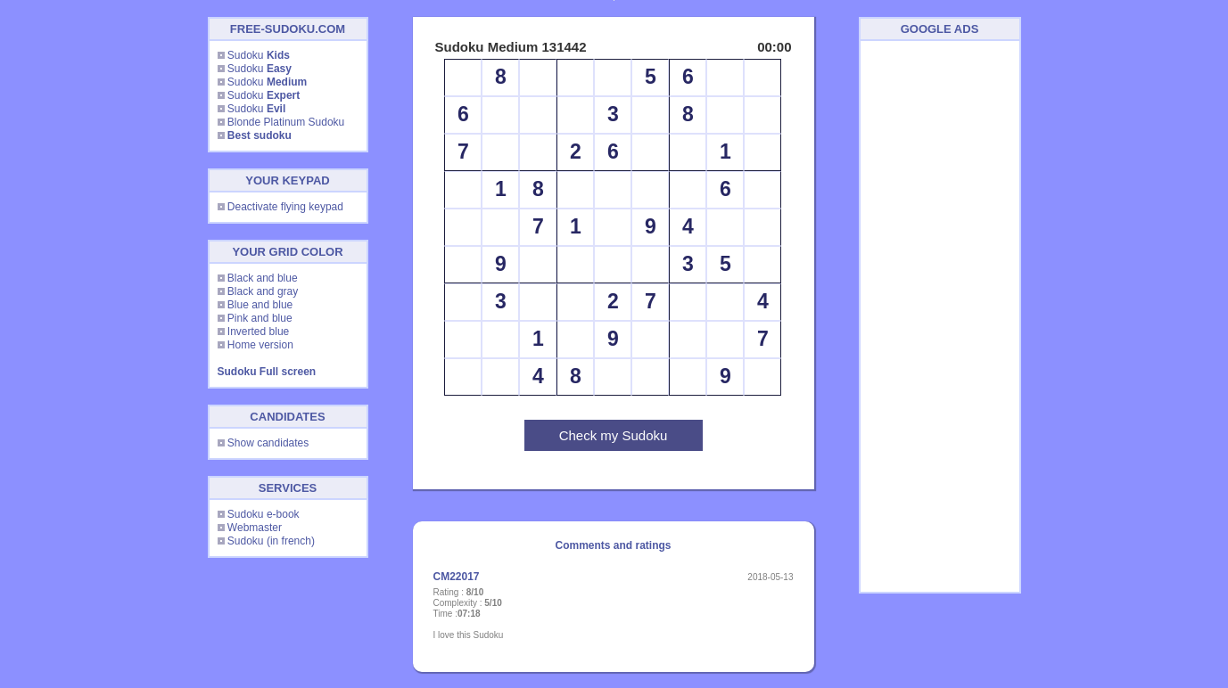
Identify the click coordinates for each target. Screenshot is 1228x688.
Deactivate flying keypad (285, 207)
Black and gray (262, 291)
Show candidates (268, 443)
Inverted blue (258, 331)
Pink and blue (260, 318)
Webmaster (254, 527)
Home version (260, 345)
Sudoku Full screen (267, 371)
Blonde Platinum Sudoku (285, 122)
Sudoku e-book (263, 514)
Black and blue (262, 278)
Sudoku (258, 55)
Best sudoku (259, 135)
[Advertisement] (940, 316)
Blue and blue (260, 305)
